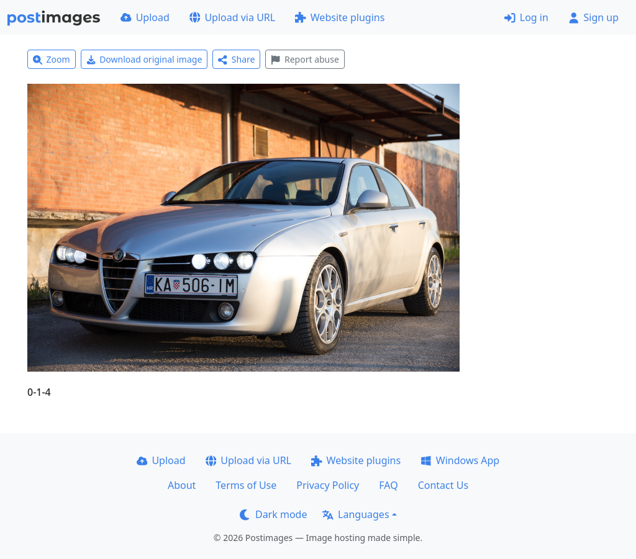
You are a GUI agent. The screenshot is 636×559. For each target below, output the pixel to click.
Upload (145, 17)
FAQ (388, 485)
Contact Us (443, 485)
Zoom (51, 59)
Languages (355, 514)
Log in (526, 17)
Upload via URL (232, 17)
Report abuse (304, 59)
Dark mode (273, 514)
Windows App (459, 460)
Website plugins (339, 17)
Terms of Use (246, 485)
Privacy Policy (327, 485)
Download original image (144, 59)
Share (236, 59)
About (182, 485)
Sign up (593, 17)
